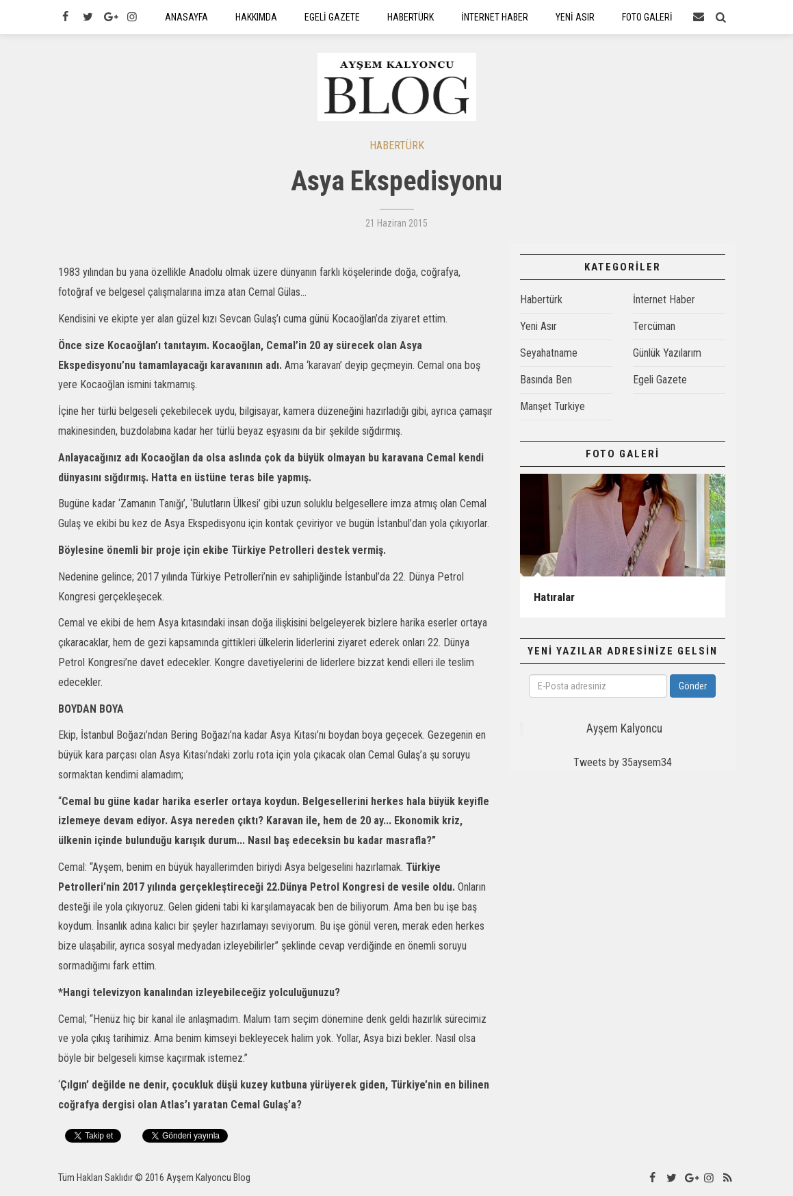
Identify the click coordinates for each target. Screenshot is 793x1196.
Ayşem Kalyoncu (624, 728)
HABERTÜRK (396, 145)
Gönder (693, 685)
